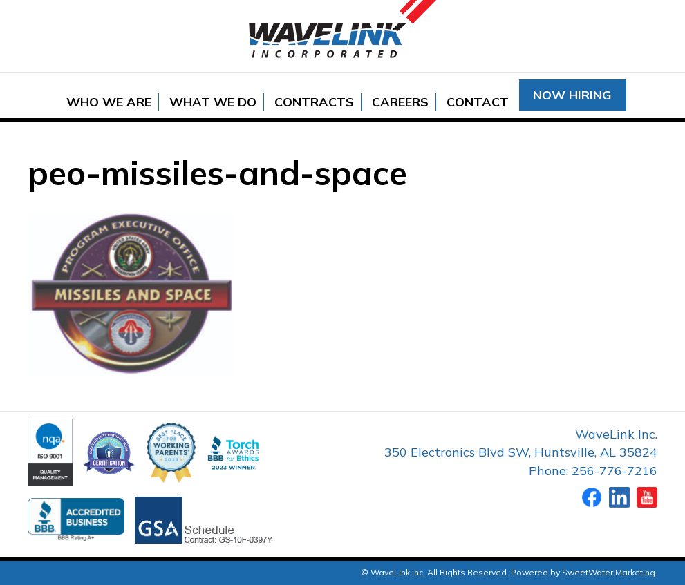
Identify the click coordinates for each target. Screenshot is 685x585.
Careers (400, 102)
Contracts (314, 102)
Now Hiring (572, 95)
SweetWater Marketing (608, 572)
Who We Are (108, 102)
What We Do (212, 102)
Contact (478, 102)
